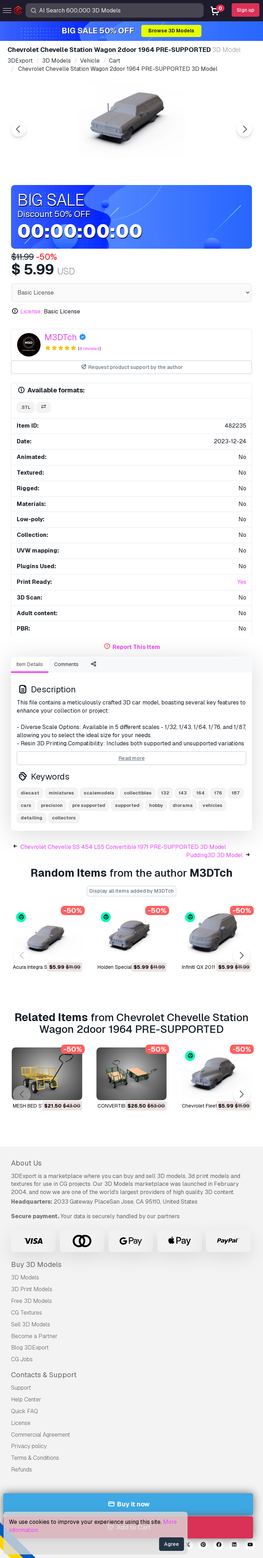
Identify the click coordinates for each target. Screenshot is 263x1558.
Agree (171, 1544)
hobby (156, 805)
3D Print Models (31, 1289)
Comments (66, 664)
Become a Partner (34, 1336)
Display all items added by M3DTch (131, 891)
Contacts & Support (44, 1374)
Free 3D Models (31, 1301)
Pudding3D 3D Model (214, 855)
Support (21, 1387)
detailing (31, 818)
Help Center (26, 1399)
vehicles (212, 805)
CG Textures (26, 1312)
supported (127, 805)
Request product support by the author (131, 367)
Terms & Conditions (35, 1458)
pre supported (88, 805)
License (21, 1423)
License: (31, 311)
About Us (26, 1163)
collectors (64, 818)
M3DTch (60, 337)
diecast (30, 793)
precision (52, 805)
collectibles (138, 793)
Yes (241, 582)
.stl (26, 407)
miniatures (61, 793)
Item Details (29, 664)
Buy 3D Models (36, 1264)
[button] (241, 956)
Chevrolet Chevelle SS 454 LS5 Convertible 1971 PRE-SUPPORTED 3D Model (123, 847)
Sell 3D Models (30, 1324)
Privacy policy (29, 1446)
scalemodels (99, 793)
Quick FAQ (24, 1411)
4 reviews (89, 348)
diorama (183, 805)
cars (26, 805)
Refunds (21, 1469)
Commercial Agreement (40, 1434)
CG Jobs (22, 1359)
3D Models (25, 1277)
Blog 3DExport (30, 1347)
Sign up (245, 10)
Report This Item (136, 647)
